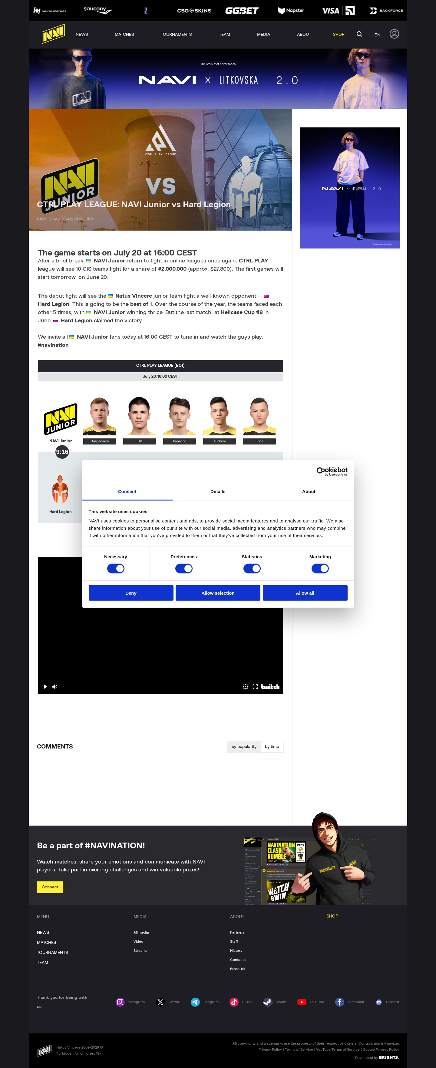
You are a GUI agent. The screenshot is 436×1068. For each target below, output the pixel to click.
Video (138, 941)
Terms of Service (299, 1049)
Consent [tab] (127, 491)
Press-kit (237, 969)
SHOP (332, 916)
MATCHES (46, 943)
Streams (140, 950)
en (377, 34)
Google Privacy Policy (381, 1049)
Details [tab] (218, 491)
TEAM (42, 963)
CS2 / (42, 219)
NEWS (43, 933)
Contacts (238, 960)
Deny (131, 593)
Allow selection (217, 593)
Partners (237, 932)
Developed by (377, 1057)
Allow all (305, 593)
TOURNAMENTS (52, 953)
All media (141, 932)
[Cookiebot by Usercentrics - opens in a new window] (321, 471)
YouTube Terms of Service (338, 1049)
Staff (234, 941)
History (236, 950)
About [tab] (308, 491)
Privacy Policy (270, 1049)
